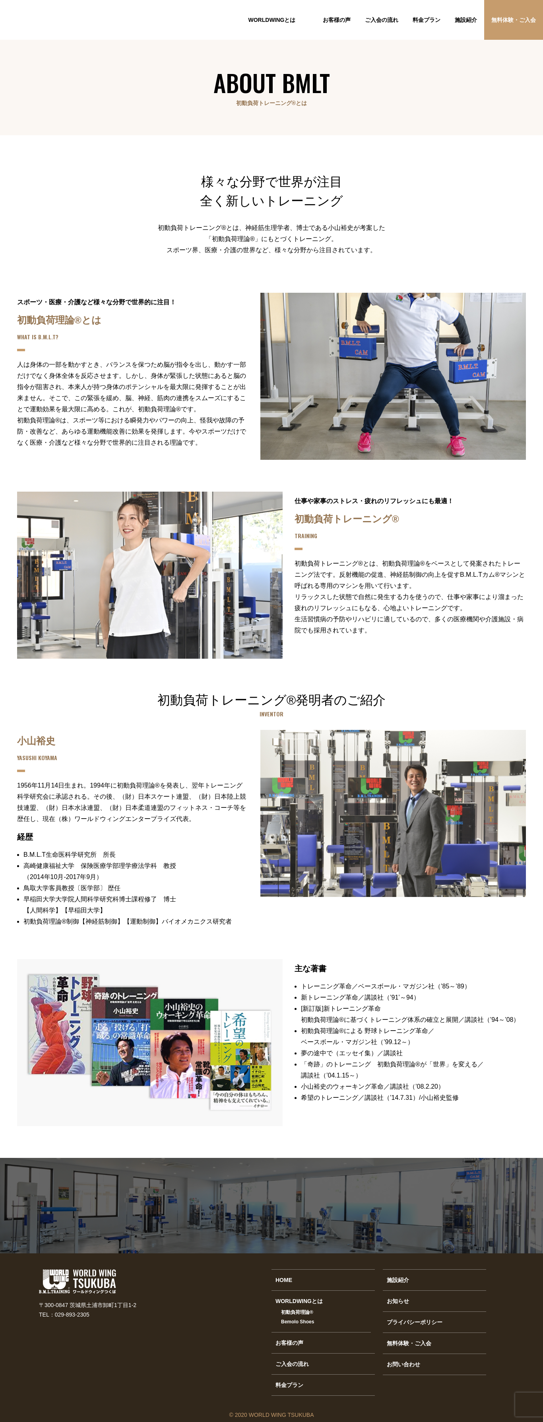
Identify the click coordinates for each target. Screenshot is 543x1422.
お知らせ (398, 1301)
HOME (283, 1280)
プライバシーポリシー (414, 1322)
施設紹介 (466, 20)
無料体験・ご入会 (513, 20)
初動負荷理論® (297, 1312)
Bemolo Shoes (297, 1322)
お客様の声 (337, 20)
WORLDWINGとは (272, 20)
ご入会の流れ (381, 20)
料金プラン (426, 20)
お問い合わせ (403, 1364)
